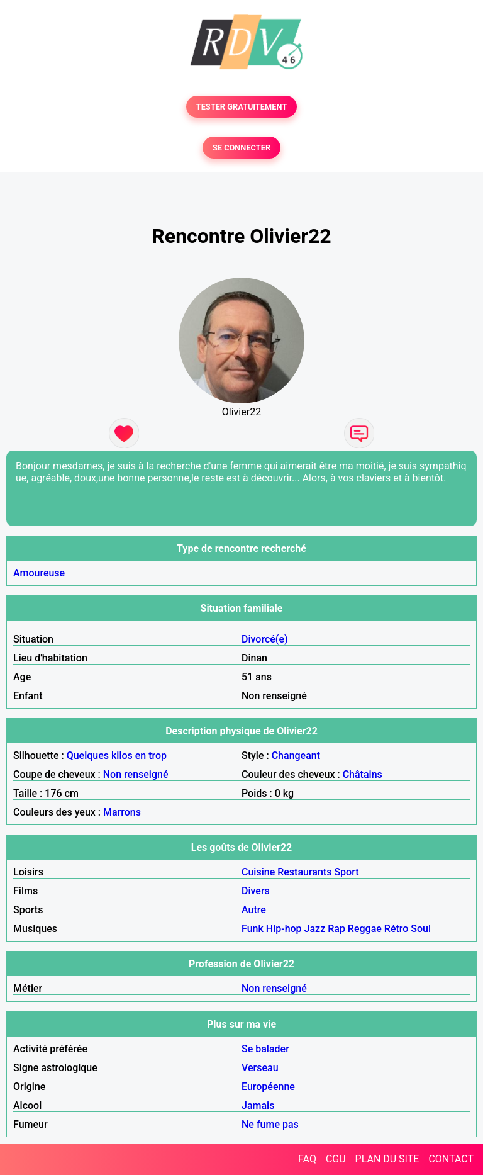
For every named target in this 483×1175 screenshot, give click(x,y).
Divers (256, 891)
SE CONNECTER (241, 147)
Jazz (315, 929)
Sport (346, 872)
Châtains (362, 774)
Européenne (268, 1087)
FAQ (307, 1159)
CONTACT (451, 1159)
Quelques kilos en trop (117, 756)
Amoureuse (39, 573)
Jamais (258, 1105)
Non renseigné (136, 774)
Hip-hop (284, 929)
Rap (336, 929)
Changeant (296, 756)
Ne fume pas (270, 1124)
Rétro (396, 929)
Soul (421, 929)
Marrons (122, 812)
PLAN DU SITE (387, 1159)
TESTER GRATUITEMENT (241, 106)
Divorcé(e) (265, 639)
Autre (254, 910)
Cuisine (258, 872)
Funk (253, 929)
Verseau (260, 1068)
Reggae (365, 929)
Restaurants (304, 872)
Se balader (265, 1049)
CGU (336, 1159)
